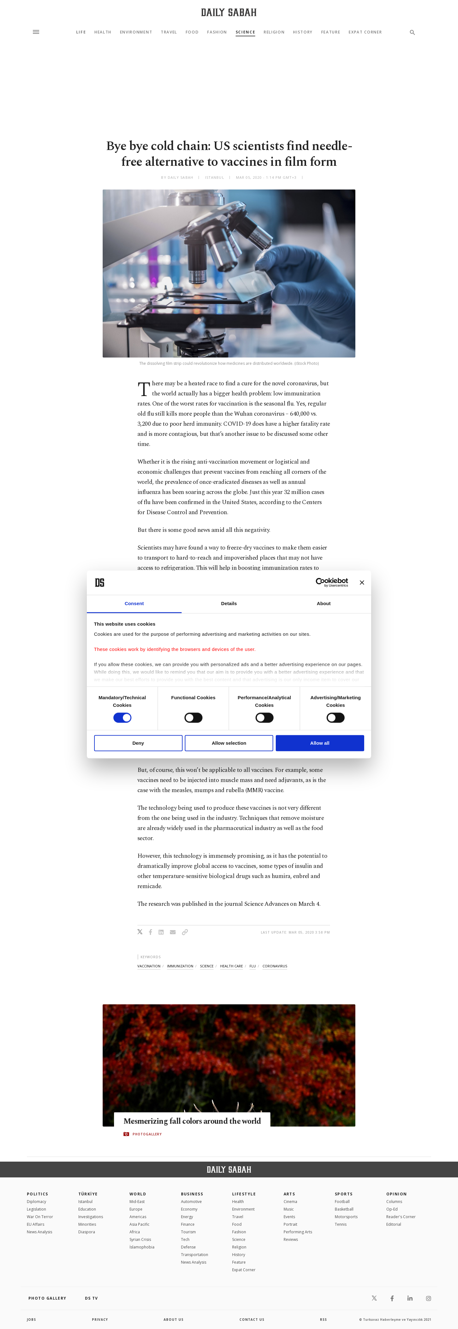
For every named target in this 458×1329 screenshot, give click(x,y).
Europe (136, 1209)
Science (246, 32)
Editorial (393, 1224)
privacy (100, 1319)
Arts (289, 1194)
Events (289, 1216)
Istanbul (85, 1201)
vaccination (148, 966)
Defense (188, 1247)
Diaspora (86, 1232)
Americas (138, 1216)
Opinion (396, 1194)
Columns (394, 1201)
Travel (169, 32)
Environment (136, 32)
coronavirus (274, 966)
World (138, 1194)
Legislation (36, 1209)
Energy (187, 1216)
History (303, 32)
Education (87, 1209)
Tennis (341, 1224)
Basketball (344, 1209)
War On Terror (40, 1216)
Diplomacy (36, 1201)
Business (192, 1194)
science (207, 966)
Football (342, 1201)
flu (253, 966)
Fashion (217, 32)
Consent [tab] (134, 603)
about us (174, 1319)
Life (81, 32)
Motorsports (346, 1216)
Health (102, 32)
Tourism (188, 1232)
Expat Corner (365, 32)
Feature (330, 32)
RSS (323, 1319)
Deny (138, 743)
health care (231, 966)
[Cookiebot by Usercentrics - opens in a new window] (320, 582)
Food (192, 32)
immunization (180, 966)
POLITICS (37, 1194)
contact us (251, 1319)
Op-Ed (392, 1209)
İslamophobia (142, 1247)
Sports (344, 1194)
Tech (185, 1239)
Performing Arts (298, 1232)
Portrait (290, 1224)
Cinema (290, 1201)
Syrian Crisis (140, 1239)
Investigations (90, 1216)
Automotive (191, 1201)
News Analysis (39, 1232)
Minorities (87, 1224)
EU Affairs (35, 1224)
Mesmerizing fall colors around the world (194, 1122)
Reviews (291, 1239)
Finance (188, 1224)
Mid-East (137, 1201)
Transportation (194, 1254)
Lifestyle (244, 1194)
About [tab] (324, 603)
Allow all (319, 743)
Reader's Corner (401, 1216)
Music (289, 1209)
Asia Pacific (139, 1224)
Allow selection (229, 743)
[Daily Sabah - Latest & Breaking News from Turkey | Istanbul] (228, 12)
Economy (189, 1209)
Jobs (31, 1319)
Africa (135, 1232)
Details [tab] (229, 603)
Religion (274, 32)
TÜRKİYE (88, 1194)
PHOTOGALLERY (147, 1134)
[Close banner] (362, 582)
